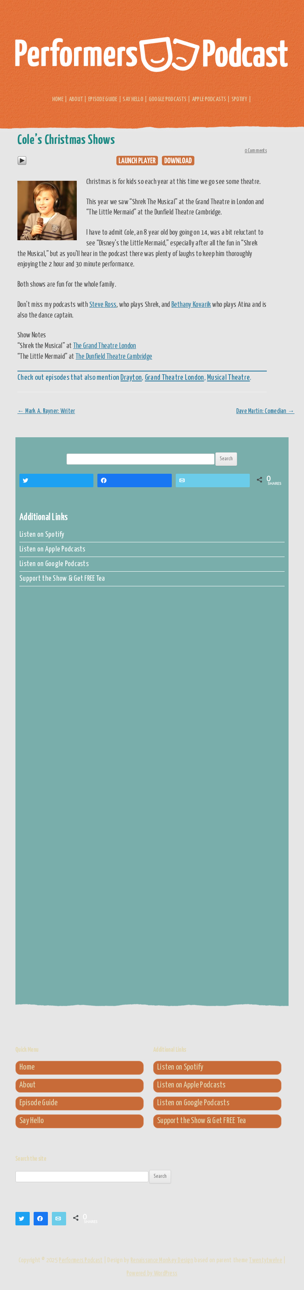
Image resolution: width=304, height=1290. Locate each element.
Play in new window (137, 160)
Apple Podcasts (209, 99)
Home (57, 99)
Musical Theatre (228, 377)
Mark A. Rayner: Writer (46, 411)
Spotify (239, 99)
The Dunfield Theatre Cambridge (114, 356)
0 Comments (256, 150)
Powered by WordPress (152, 1274)
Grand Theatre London (174, 377)
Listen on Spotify (42, 534)
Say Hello (133, 99)
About (76, 99)
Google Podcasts (167, 99)
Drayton (131, 377)
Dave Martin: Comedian (265, 411)
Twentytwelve (265, 1260)
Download (178, 160)
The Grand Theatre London (104, 345)
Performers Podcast (152, 58)
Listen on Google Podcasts (54, 564)
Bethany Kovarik (191, 304)
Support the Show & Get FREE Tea (62, 578)
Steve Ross (103, 304)
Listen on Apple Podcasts (52, 549)
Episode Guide (103, 99)
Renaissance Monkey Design (162, 1260)
